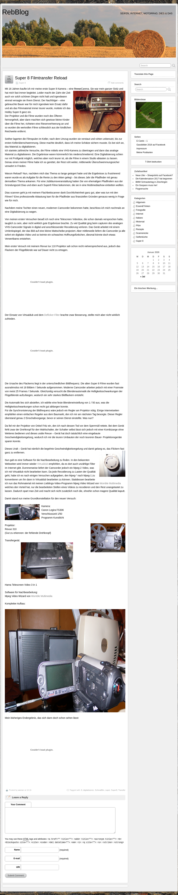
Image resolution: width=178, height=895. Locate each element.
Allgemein (140, 202)
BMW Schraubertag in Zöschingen (151, 182)
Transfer (121, 790)
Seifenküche (142, 237)
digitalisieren (88, 790)
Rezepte (140, 229)
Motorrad (140, 221)
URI (18, 867)
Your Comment (18, 804)
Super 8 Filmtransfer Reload (41, 78)
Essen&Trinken (143, 206)
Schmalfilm (99, 790)
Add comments (117, 83)
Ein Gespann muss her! (146, 185)
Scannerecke (142, 233)
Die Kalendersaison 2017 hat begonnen (154, 178)
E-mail (17, 858)
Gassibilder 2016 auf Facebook (150, 145)
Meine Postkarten (144, 152)
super (107, 790)
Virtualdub (42, 463)
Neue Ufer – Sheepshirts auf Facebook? (154, 175)
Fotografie (140, 210)
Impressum (141, 148)
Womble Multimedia (110, 483)
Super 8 (22, 83)
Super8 (114, 790)
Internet (139, 214)
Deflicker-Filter (52, 315)
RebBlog (15, 12)
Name (17, 850)
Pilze (138, 225)
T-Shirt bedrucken (153, 162)
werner (21, 790)
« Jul (142, 276)
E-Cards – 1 (142, 141)
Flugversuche (142, 189)
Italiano (139, 218)
